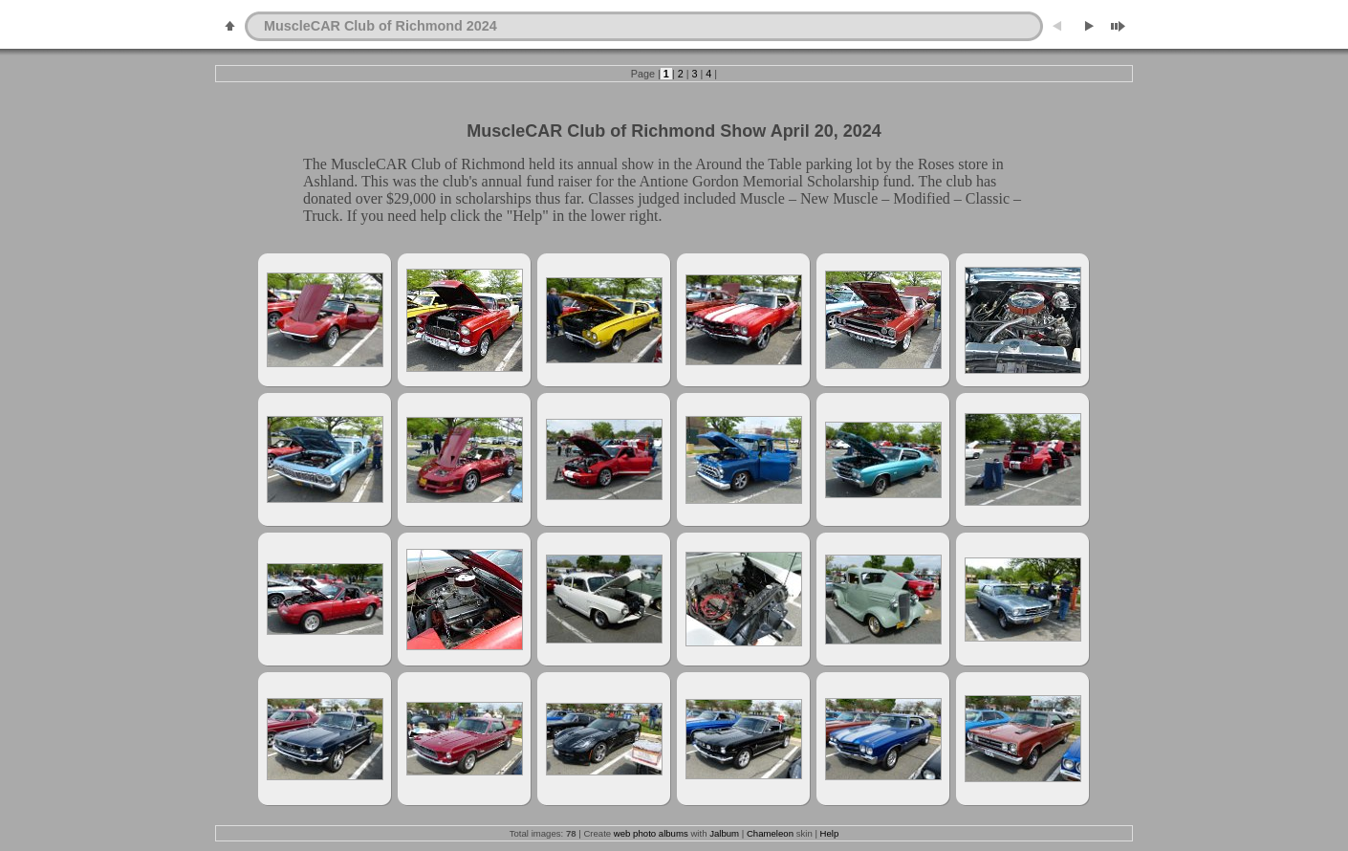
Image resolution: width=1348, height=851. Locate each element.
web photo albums (651, 833)
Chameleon (770, 833)
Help (829, 833)
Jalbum (724, 833)
